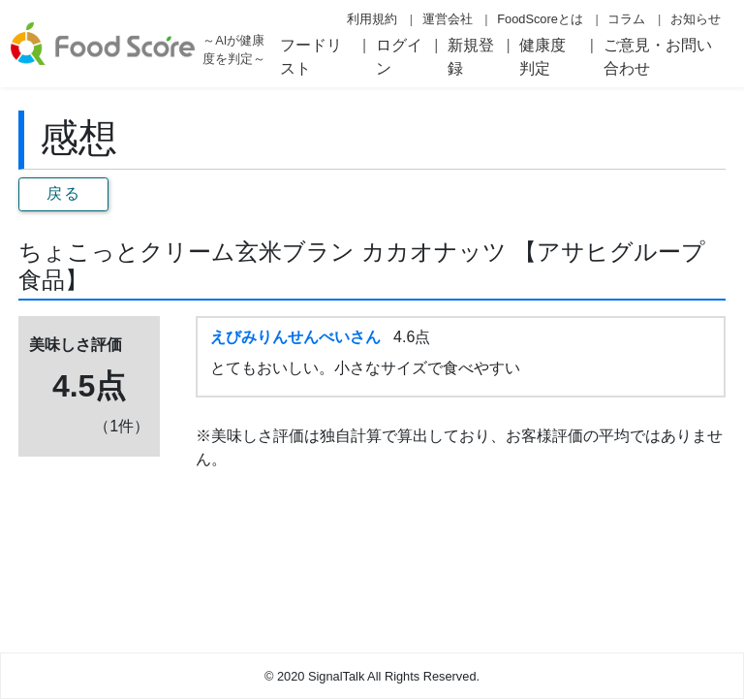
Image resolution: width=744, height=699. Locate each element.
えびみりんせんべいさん (295, 337)
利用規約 (372, 19)
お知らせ (695, 19)
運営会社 (447, 19)
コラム (626, 19)
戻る (63, 193)
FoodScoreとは (540, 19)
